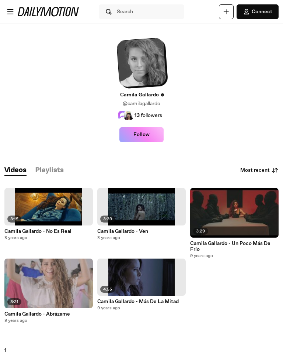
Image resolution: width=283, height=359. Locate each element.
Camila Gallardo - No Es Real (37, 231)
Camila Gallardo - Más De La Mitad (138, 302)
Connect (257, 11)
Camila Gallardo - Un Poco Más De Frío (230, 246)
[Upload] (226, 11)
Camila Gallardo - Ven (122, 231)
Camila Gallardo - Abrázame (37, 314)
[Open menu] (10, 11)
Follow (141, 134)
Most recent (259, 170)
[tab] (15, 170)
